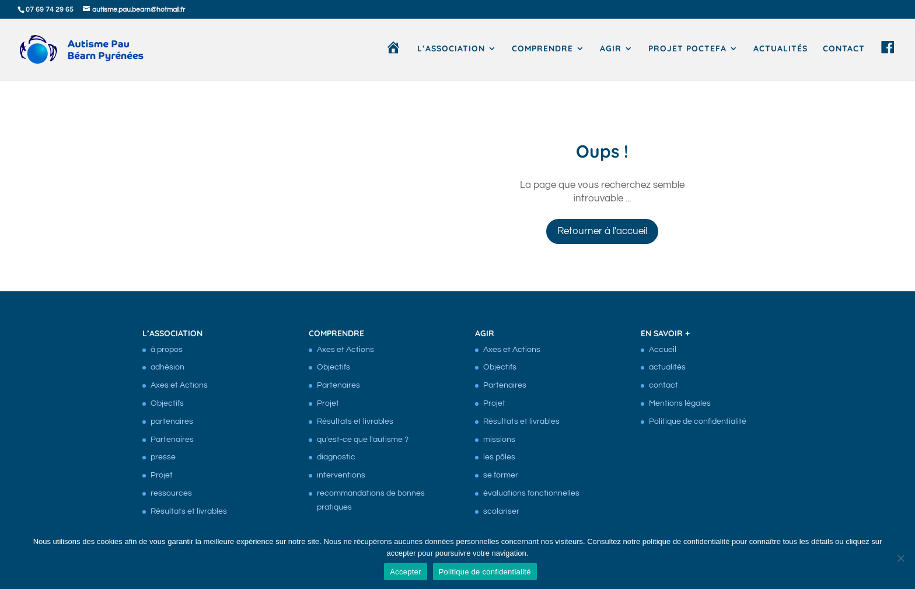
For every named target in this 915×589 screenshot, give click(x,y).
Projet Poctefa (687, 49)
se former (500, 475)
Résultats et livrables (189, 511)
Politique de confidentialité (697, 421)
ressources (171, 493)
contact (844, 49)
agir (610, 49)
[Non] (900, 558)
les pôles (499, 457)
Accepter (405, 571)
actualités (780, 49)
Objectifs (167, 403)
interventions (341, 475)
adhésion (167, 367)
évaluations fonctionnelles (531, 493)
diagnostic (336, 457)
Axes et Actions (179, 385)
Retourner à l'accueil (602, 231)
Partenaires (172, 439)
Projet (162, 475)
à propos (167, 350)
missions (499, 439)
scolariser (501, 511)
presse (163, 457)
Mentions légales (680, 403)
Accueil (662, 350)
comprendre (542, 49)
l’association (451, 49)
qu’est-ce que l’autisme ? (362, 439)
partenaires (172, 421)
